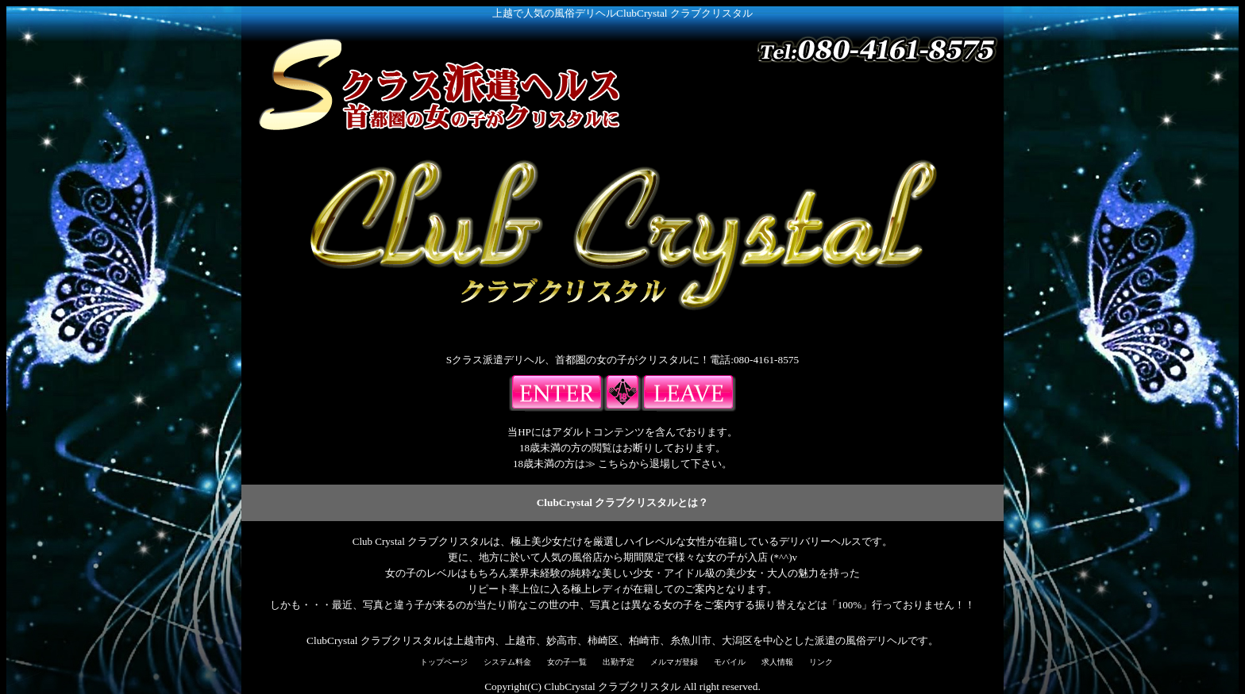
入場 (556, 393)
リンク (821, 662)
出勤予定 (618, 662)
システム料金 (507, 662)
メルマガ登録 (674, 662)
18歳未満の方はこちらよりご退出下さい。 (688, 393)
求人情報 (777, 662)
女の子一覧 (567, 662)
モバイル (730, 662)
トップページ (444, 662)
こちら (613, 464)
